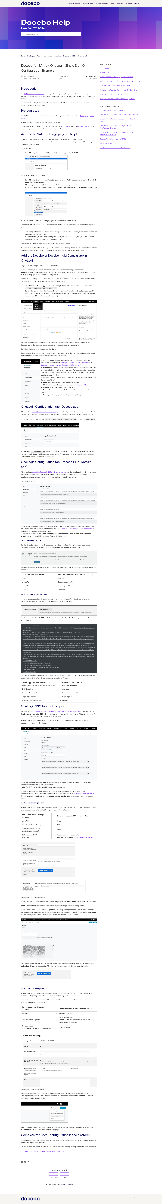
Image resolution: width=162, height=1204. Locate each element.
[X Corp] (25, 1162)
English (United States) (132, 1198)
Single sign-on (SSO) (69, 56)
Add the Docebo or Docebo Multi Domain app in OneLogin (120, 81)
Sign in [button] (136, 4)
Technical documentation (44, 56)
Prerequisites (104, 72)
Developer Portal (87, 4)
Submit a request (67, 1184)
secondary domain (83, 126)
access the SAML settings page (85, 793)
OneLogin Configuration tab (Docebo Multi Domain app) (61, 365)
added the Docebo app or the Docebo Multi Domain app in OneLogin (56, 711)
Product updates (74, 4)
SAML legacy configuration (109, 143)
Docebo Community (117, 4)
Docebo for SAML (83, 56)
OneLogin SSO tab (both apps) (111, 94)
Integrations (57, 56)
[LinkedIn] (28, 1162)
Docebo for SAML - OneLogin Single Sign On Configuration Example (115, 127)
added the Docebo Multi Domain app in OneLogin (49, 472)
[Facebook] (22, 1162)
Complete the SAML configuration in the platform (117, 99)
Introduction (104, 68)
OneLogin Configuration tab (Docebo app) (75, 362)
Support (129, 4)
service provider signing (84, 837)
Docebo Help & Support (28, 56)
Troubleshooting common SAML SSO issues (115, 148)
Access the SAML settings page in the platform (116, 77)
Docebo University (102, 4)
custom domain (65, 126)
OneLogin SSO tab (81, 385)
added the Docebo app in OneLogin (45, 412)
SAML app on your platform (34, 94)
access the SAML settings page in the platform (77, 528)
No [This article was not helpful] (64, 1173)
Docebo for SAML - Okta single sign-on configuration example (118, 120)
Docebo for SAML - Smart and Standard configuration (44, 1151)
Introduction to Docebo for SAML (111, 110)
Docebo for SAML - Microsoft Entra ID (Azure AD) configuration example (117, 133)
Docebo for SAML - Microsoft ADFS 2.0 (113, 139)
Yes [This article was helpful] (54, 1173)
